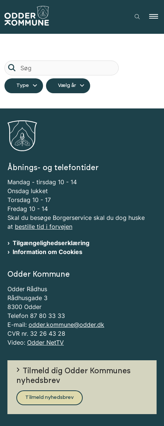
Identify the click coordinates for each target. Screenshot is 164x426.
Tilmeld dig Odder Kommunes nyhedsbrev (73, 375)
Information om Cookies (47, 252)
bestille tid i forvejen (43, 226)
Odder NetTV (45, 342)
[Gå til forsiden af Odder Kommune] (62, 17)
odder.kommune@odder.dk (66, 324)
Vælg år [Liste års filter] (67, 85)
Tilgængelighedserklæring (51, 243)
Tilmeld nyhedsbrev (49, 397)
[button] (156, 16)
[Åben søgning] (137, 16)
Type (22, 85)
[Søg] (61, 68)
